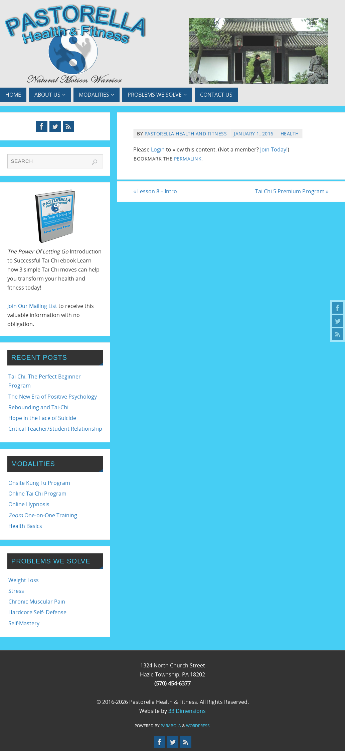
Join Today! (274, 149)
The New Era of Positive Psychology (52, 396)
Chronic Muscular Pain (36, 601)
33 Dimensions (187, 711)
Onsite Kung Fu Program (39, 483)
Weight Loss (23, 580)
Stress (16, 591)
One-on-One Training (42, 515)
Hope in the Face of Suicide (42, 418)
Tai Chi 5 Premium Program (292, 191)
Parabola (171, 726)
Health (290, 133)
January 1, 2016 (254, 133)
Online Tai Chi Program (37, 493)
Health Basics (25, 526)
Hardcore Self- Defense (37, 612)
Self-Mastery (23, 623)
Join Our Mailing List (32, 306)
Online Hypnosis (28, 504)
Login (158, 149)
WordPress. (198, 726)
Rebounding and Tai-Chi (38, 407)
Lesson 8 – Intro (155, 191)
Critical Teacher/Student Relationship (55, 428)
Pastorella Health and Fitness (186, 133)
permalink (188, 158)
